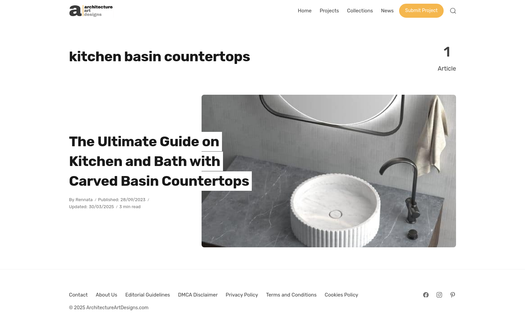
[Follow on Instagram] (439, 295)
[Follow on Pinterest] (453, 295)
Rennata (84, 199)
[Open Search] (453, 10)
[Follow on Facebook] (426, 295)
